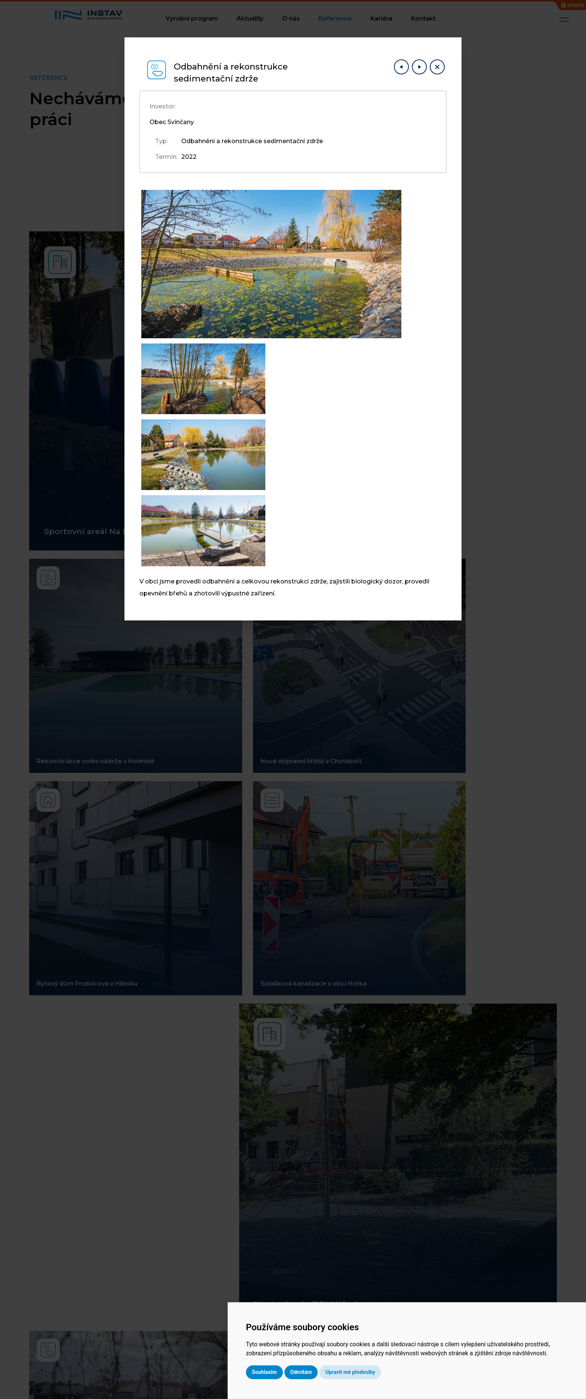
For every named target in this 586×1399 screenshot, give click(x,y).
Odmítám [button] (366, 1372)
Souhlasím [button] (329, 1372)
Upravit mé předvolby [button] (415, 1372)
